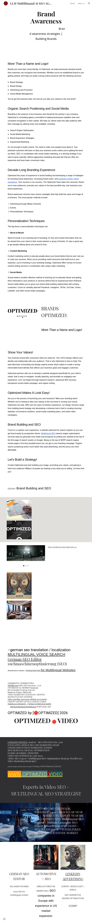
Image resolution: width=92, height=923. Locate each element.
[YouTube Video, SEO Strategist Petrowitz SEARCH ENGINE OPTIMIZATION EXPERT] (59, 519)
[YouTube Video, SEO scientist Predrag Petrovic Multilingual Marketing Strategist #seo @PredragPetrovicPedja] (19, 857)
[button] (89, 3)
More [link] (80, 3)
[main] (46, 26)
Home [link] (72, 3)
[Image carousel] (26, 555)
